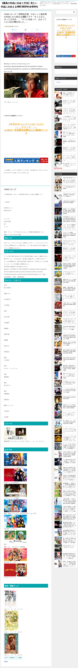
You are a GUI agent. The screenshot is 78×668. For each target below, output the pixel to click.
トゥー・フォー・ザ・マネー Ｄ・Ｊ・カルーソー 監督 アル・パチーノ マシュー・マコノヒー (69, 161)
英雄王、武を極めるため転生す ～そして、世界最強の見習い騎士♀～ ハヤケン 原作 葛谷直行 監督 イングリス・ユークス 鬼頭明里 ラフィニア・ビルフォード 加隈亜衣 (69, 567)
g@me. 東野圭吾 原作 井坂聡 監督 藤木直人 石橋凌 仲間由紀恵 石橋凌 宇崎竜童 (69, 355)
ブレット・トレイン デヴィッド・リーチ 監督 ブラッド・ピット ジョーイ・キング (69, 418)
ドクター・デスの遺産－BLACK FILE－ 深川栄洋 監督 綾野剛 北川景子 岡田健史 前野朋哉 (69, 238)
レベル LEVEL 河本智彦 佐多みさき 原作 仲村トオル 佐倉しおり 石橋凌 (69, 394)
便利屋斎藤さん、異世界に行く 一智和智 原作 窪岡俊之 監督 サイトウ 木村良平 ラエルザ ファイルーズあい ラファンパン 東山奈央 (69, 489)
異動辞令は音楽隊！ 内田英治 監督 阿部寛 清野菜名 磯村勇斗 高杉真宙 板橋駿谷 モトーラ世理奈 (69, 269)
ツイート (58, 85)
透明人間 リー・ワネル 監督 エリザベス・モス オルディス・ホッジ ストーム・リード (69, 153)
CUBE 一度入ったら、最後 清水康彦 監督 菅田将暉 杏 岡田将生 (69, 308)
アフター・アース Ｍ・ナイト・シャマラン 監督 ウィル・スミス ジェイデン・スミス (69, 301)
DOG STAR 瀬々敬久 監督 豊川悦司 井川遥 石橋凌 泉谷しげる (69, 363)
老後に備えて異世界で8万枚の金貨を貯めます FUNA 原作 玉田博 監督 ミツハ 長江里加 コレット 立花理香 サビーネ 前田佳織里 (69, 473)
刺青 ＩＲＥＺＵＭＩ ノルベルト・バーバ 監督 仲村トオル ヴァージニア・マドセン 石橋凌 (69, 138)
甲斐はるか (58, 71)
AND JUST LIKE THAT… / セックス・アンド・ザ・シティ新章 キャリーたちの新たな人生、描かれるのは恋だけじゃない (69, 183)
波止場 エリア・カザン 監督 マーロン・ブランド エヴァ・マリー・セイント (69, 106)
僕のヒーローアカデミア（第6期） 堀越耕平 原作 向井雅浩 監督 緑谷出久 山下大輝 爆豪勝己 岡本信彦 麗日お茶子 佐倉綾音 (69, 520)
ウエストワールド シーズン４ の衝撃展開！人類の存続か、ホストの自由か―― (69, 198)
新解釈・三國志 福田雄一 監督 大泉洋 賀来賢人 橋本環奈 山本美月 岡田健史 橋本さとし (69, 293)
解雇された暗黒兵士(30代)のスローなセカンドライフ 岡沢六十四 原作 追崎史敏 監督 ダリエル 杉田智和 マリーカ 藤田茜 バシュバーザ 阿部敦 (69, 497)
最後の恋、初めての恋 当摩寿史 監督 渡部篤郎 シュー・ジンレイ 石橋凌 (69, 347)
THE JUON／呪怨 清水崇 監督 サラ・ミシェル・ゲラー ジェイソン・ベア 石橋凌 (69, 332)
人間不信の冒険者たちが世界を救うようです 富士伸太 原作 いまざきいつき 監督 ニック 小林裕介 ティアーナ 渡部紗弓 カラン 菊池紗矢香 (69, 512)
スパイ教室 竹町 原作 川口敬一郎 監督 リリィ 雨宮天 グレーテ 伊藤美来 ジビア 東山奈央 (69, 465)
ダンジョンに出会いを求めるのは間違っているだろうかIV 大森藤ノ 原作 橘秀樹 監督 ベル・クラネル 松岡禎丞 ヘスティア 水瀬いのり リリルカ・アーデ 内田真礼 (69, 450)
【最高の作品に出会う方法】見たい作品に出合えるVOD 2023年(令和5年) (19, 6)
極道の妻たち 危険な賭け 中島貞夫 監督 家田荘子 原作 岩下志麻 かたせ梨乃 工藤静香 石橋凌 (69, 371)
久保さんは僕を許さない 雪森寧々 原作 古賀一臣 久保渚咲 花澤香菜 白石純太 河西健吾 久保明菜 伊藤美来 (69, 458)
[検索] (66, 15)
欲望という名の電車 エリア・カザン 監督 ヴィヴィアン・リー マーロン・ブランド (69, 98)
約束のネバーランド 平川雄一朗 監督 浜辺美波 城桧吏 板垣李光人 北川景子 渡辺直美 (69, 410)
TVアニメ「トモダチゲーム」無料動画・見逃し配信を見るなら (69, 145)
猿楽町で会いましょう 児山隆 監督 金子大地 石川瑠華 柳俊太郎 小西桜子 (69, 285)
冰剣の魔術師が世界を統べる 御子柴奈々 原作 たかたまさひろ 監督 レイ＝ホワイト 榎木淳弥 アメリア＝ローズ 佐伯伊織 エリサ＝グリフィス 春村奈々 (69, 536)
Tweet (6, 664)
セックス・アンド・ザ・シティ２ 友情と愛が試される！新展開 (69, 191)
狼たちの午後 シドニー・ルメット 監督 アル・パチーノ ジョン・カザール (69, 169)
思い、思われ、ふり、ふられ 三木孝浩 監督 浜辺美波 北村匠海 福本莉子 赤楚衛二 (69, 426)
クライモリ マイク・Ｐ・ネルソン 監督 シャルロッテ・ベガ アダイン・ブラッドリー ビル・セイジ (69, 262)
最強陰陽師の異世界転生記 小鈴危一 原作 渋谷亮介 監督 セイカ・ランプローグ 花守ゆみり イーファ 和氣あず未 (69, 559)
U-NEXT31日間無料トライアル (11, 30)
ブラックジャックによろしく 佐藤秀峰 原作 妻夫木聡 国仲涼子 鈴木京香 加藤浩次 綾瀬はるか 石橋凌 (69, 340)
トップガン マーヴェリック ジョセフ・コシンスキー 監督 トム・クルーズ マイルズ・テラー (69, 434)
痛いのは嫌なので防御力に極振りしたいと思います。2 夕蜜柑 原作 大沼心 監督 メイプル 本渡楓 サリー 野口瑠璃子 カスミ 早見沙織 (69, 544)
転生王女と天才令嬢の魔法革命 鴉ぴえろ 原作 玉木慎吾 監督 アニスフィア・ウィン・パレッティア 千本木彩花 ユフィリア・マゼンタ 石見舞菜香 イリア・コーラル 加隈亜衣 (69, 481)
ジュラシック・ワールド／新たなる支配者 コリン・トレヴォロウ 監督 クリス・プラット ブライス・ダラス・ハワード (69, 442)
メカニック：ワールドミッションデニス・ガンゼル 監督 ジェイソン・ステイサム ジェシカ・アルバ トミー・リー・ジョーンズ (69, 114)
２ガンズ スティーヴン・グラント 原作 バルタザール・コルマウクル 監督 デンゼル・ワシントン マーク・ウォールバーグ (69, 324)
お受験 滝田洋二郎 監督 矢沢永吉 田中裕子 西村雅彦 (69, 205)
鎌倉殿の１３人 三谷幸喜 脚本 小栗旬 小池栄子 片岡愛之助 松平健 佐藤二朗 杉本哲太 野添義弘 (69, 215)
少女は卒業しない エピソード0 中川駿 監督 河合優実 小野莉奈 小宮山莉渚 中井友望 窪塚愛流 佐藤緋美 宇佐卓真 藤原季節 (69, 222)
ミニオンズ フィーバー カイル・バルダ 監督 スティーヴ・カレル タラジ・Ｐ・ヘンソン (69, 277)
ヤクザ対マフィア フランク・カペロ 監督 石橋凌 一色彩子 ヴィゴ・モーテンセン (69, 386)
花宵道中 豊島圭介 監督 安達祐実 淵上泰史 (69, 401)
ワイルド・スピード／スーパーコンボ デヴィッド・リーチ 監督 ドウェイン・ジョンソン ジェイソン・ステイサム (69, 246)
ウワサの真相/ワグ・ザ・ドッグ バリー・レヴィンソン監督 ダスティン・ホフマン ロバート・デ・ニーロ (69, 122)
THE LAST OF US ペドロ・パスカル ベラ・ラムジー (69, 550)
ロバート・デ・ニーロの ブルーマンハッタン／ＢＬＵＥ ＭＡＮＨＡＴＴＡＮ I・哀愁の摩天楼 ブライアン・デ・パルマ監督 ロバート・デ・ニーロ (69, 130)
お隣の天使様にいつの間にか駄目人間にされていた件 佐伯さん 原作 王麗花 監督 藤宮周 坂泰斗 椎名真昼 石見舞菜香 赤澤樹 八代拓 (69, 505)
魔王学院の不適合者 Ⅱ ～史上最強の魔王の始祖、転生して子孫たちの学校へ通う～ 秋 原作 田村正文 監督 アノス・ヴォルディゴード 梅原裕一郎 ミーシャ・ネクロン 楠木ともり (69, 528)
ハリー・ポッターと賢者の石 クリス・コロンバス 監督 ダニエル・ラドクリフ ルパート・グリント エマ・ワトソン (69, 230)
